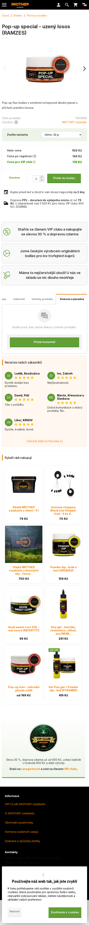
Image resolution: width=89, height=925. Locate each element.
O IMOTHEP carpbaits (19, 813)
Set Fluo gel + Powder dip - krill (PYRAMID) (63, 688)
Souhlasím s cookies (65, 912)
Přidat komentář (44, 342)
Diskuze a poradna (72, 299)
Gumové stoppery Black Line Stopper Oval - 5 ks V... (63, 510)
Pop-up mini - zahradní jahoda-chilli (23, 688)
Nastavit (15, 911)
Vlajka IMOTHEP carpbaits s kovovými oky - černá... (24, 570)
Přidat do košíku (64, 178)
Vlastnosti (19, 299)
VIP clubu (70, 769)
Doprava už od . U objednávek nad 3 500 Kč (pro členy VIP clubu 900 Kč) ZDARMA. (47, 203)
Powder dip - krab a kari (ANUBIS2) (63, 568)
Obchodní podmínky (19, 822)
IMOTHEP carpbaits (74, 122)
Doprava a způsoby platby (22, 841)
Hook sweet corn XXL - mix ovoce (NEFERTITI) (23, 628)
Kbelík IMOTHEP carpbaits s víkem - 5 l (24, 509)
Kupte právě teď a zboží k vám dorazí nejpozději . (47, 192)
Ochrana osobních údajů (21, 832)
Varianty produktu (42, 299)
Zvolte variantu (17, 134)
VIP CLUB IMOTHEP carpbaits (25, 804)
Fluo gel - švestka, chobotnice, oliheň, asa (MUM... (63, 630)
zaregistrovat (30, 769)
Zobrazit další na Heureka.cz (44, 441)
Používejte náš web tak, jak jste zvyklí (44, 881)
